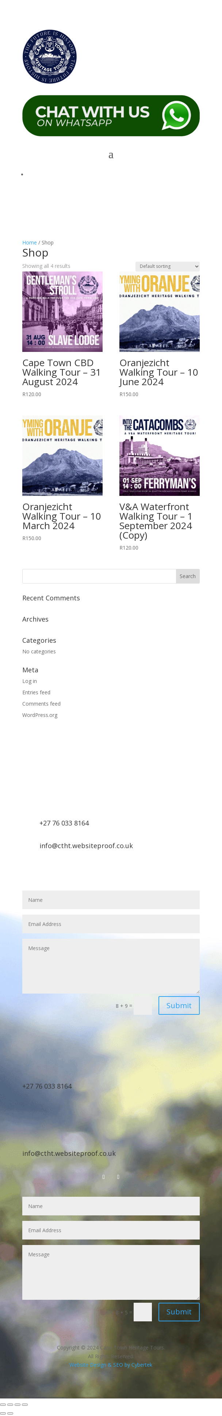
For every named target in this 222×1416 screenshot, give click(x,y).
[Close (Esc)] (25, 1405)
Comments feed (41, 703)
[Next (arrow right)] (10, 1413)
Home (29, 242)
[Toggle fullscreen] (10, 1405)
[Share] (17, 1405)
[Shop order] (167, 267)
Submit (179, 1005)
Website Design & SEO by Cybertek (110, 1364)
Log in (29, 680)
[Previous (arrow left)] (3, 1413)
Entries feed (36, 692)
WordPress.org (39, 714)
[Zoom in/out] (3, 1405)
